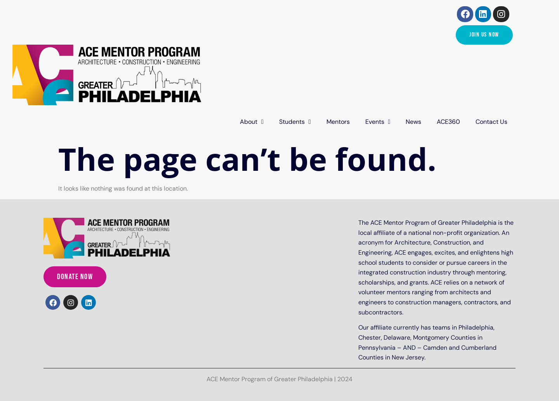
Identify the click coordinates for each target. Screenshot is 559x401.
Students (295, 122)
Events (378, 122)
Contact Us (491, 122)
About (252, 122)
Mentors (338, 122)
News (413, 122)
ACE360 (448, 122)
